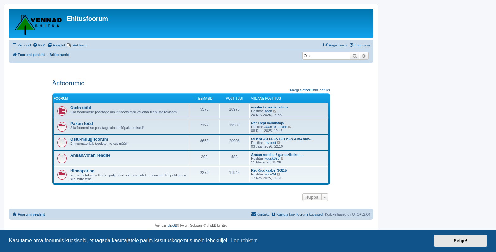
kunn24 (270, 174)
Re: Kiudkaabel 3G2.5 (269, 170)
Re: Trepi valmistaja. (268, 123)
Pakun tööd (81, 123)
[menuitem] (39, 45)
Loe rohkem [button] (244, 240)
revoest (270, 142)
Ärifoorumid (68, 83)
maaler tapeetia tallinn (269, 107)
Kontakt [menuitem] (260, 214)
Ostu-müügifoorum (89, 139)
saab (268, 111)
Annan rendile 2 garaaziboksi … (277, 155)
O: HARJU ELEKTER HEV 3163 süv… (282, 139)
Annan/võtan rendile (90, 155)
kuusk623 (271, 158)
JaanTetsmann (275, 127)
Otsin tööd (80, 107)
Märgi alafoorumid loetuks (310, 90)
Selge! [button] (460, 240)
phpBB (172, 225)
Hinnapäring (82, 171)
